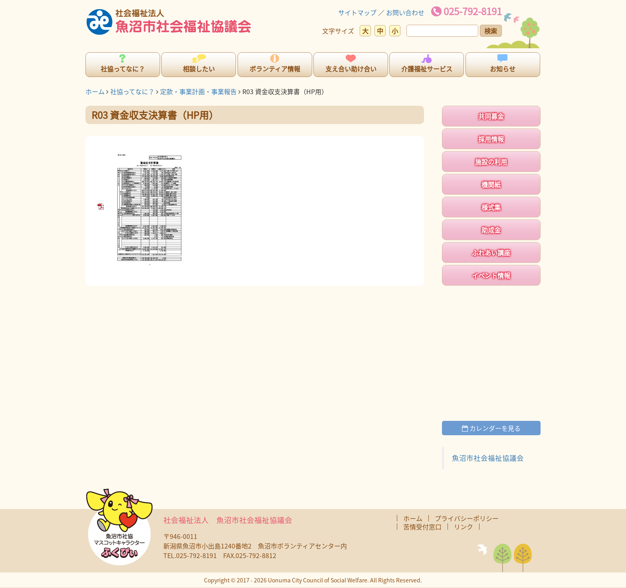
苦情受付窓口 (422, 526)
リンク (463, 526)
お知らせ (502, 68)
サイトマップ (357, 12)
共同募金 (491, 116)
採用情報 (491, 139)
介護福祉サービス (426, 68)
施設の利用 (491, 161)
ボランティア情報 (275, 68)
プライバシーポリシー (467, 518)
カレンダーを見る (491, 428)
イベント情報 (491, 275)
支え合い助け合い (350, 68)
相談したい (199, 68)
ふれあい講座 (491, 252)
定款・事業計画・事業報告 (198, 91)
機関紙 (491, 184)
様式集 (491, 207)
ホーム (95, 91)
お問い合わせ (405, 12)
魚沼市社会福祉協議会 (488, 458)
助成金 (491, 230)
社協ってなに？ (123, 68)
